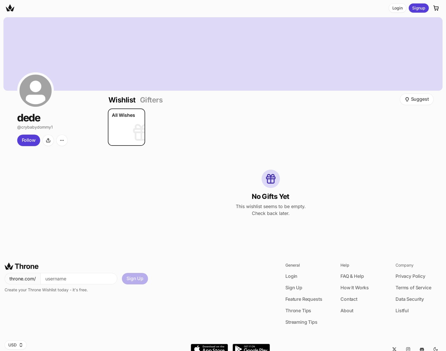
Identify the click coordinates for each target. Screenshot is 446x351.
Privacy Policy (410, 276)
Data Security (410, 299)
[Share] (48, 140)
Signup (418, 7)
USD (15, 344)
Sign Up (134, 278)
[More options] (62, 140)
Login (397, 7)
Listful (402, 310)
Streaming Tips (301, 322)
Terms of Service (413, 287)
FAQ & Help (352, 276)
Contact (348, 299)
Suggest (417, 99)
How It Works (354, 287)
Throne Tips (298, 310)
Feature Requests (303, 299)
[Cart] (436, 8)
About (346, 310)
